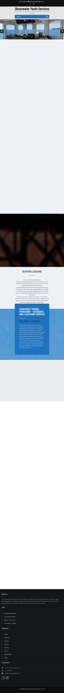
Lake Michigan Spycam (10, 613)
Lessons (6, 651)
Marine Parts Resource (10, 620)
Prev (2, 31)
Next (62, 31)
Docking (6, 641)
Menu (19, 17)
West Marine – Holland (10, 623)
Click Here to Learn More (25, 349)
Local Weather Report (10, 616)
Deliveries (6, 637)
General (6, 644)
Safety (6, 657)
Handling (6, 647)
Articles (6, 634)
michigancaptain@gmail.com (36, 1)
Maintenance (7, 654)
